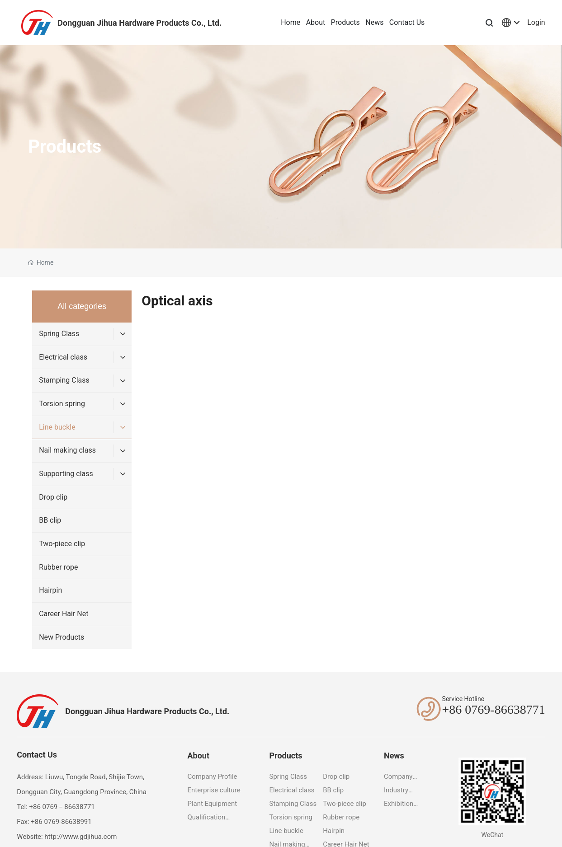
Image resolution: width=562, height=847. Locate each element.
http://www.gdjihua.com (80, 837)
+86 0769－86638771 (61, 807)
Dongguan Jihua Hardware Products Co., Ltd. (139, 23)
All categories (81, 306)
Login (536, 22)
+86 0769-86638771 (493, 709)
